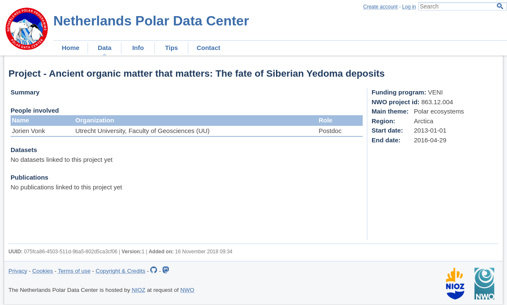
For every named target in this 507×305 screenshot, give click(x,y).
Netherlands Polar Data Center (151, 20)
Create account (380, 7)
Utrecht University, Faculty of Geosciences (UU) (142, 130)
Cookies (42, 271)
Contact (208, 47)
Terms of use (74, 271)
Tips (171, 47)
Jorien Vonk (28, 130)
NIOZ (138, 290)
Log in (409, 7)
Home (71, 47)
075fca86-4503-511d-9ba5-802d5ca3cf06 (71, 252)
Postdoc (330, 130)
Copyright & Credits (120, 271)
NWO (187, 290)
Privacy (17, 271)
